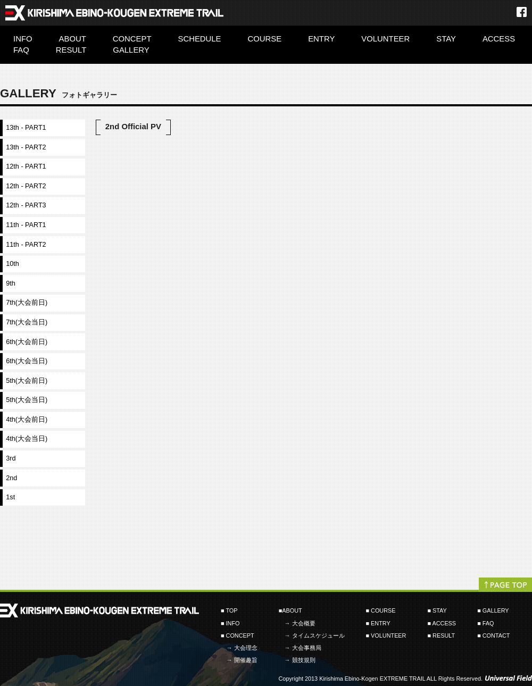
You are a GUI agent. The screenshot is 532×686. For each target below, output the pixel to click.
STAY (446, 39)
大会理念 (245, 648)
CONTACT (496, 635)
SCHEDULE (199, 39)
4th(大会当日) (26, 438)
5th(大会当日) (26, 400)
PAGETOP (505, 583)
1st (10, 497)
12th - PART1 (26, 166)
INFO (22, 39)
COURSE (265, 39)
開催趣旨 (245, 660)
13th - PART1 (26, 127)
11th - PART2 (26, 244)
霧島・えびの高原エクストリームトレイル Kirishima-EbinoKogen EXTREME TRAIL (114, 10)
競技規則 (303, 660)
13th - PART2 (26, 147)
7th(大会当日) (26, 322)
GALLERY (131, 50)
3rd (10, 458)
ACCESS (499, 39)
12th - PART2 (26, 186)
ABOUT (72, 39)
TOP (231, 610)
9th (10, 283)
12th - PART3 (26, 205)
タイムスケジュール (318, 635)
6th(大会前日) (26, 342)
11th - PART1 (26, 225)
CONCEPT (132, 39)
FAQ (21, 50)
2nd (11, 478)
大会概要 (303, 623)
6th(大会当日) (26, 361)
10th (12, 263)
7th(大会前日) (26, 302)
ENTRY (321, 39)
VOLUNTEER (385, 39)
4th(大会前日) (26, 419)
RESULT (71, 50)
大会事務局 (306, 648)
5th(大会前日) (26, 380)
